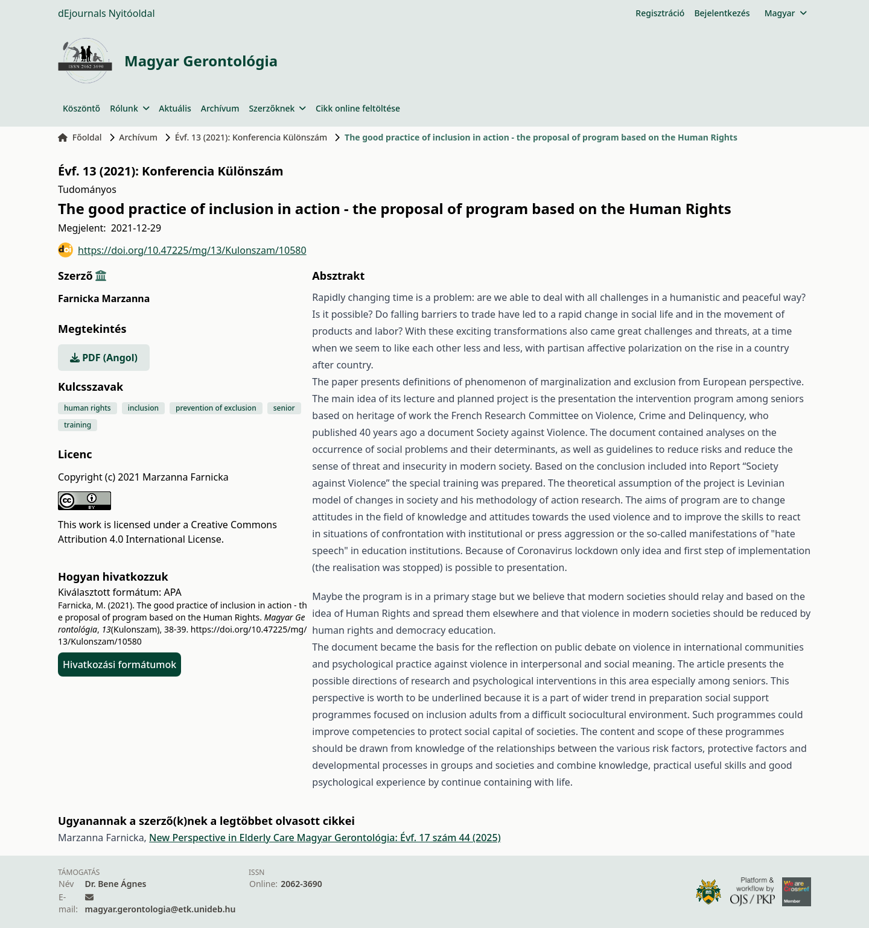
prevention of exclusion (216, 408)
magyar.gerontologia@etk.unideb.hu (160, 909)
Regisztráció (659, 13)
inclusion (143, 408)
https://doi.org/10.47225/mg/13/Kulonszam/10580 (182, 249)
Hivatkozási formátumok (119, 664)
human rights (87, 408)
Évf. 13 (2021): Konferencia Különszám (251, 137)
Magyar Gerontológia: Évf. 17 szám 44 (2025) (399, 837)
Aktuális (175, 108)
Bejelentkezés (722, 13)
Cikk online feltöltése (358, 108)
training (77, 425)
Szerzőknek (277, 108)
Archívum (220, 108)
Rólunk (129, 108)
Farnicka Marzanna (104, 298)
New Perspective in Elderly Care (223, 837)
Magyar (785, 13)
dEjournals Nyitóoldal (106, 13)
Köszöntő (81, 108)
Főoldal (80, 137)
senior (284, 408)
